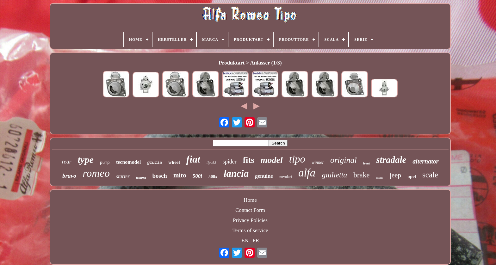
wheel (174, 162)
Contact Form (250, 210)
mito (179, 175)
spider (230, 161)
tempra (141, 177)
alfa (306, 173)
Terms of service (250, 230)
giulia (154, 162)
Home (250, 200)
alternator (425, 161)
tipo (297, 159)
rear (66, 161)
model (272, 160)
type (86, 159)
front (366, 163)
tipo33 (211, 162)
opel (411, 176)
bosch (159, 175)
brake (361, 175)
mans (379, 177)
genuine (264, 176)
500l (197, 176)
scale (430, 174)
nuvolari (285, 177)
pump (105, 162)
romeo (96, 173)
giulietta (334, 175)
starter (123, 176)
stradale (391, 160)
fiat (193, 159)
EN (245, 240)
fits (248, 160)
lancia (236, 173)
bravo (69, 175)
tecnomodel (128, 162)
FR (255, 240)
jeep (395, 175)
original (343, 160)
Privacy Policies (250, 220)
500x (212, 176)
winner (318, 162)
